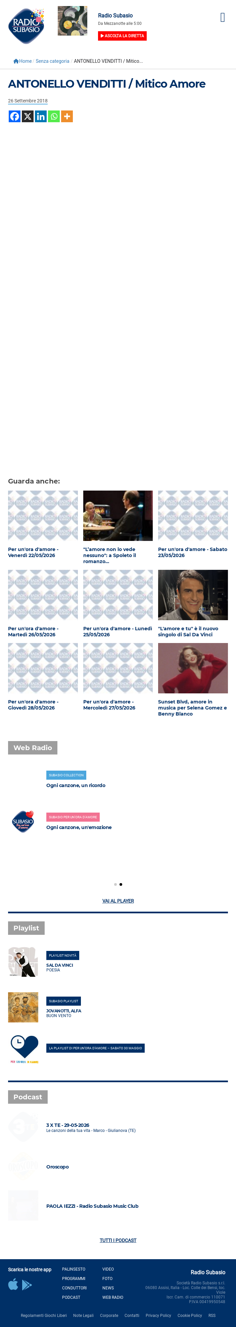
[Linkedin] (41, 116)
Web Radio (112, 1297)
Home (22, 61)
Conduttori (74, 1288)
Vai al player (118, 901)
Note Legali (83, 1315)
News (108, 1288)
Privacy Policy (158, 1315)
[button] (115, 884)
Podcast (71, 1297)
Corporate (109, 1315)
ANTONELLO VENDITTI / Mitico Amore (106, 83)
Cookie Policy (190, 1315)
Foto (107, 1279)
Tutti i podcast (118, 1240)
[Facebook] (14, 116)
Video (108, 1269)
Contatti (132, 1315)
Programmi (73, 1279)
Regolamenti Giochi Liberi (44, 1315)
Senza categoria (52, 61)
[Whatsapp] (54, 116)
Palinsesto (73, 1269)
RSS (212, 1315)
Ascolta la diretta (122, 36)
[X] (28, 116)
